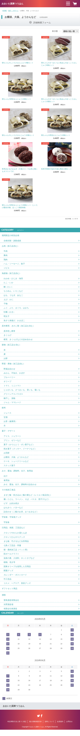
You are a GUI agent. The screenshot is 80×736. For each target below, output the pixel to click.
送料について (49, 728)
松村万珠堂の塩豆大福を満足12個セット (56, 169)
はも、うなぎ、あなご (13, 296)
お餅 (5, 360)
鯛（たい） (8, 288)
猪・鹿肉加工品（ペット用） (16, 555)
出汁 (5, 480)
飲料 (4, 411)
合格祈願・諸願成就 (12, 241)
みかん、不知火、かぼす (14, 375)
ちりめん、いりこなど (13, 292)
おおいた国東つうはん (12, 3)
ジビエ (6, 269)
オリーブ (7, 384)
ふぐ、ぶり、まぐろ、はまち (16, 309)
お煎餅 (6, 456)
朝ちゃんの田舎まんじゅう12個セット (55, 135)
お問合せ (69, 728)
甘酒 (5, 420)
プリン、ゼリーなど (12, 444)
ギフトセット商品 (9, 594)
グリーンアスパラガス (13, 397)
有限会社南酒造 (10, 615)
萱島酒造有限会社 (11, 606)
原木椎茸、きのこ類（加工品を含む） (18, 327)
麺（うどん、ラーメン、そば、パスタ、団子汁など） (27, 504)
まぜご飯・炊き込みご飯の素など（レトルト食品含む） (28, 499)
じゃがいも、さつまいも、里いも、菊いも (22, 392)
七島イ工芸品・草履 (12, 551)
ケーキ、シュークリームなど (16, 465)
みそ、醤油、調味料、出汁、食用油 (17, 475)
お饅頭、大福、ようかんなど (16, 461)
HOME (4, 11)
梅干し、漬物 (9, 401)
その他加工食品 (8, 494)
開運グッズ (8, 576)
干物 (5, 305)
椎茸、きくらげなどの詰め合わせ (18, 341)
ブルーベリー (9, 380)
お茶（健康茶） (10, 424)
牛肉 (5, 252)
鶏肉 (5, 260)
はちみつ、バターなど (13, 512)
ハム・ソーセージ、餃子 (14, 264)
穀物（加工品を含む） (11, 347)
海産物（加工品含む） (11, 274)
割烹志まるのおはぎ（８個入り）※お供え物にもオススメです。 (19, 170)
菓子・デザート (13, 11)
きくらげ (7, 337)
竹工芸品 (7, 585)
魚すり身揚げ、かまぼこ (14, 322)
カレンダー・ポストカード (15, 580)
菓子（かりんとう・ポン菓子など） (19, 448)
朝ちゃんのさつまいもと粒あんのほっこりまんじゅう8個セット (59, 64)
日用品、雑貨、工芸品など (13, 533)
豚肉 (5, 256)
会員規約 (60, 728)
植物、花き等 (9, 568)
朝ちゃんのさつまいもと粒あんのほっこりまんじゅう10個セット (59, 100)
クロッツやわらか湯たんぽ (15, 538)
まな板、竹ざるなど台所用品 (16, 546)
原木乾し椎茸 (9, 333)
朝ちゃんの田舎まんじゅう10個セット (16, 99)
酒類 (4, 601)
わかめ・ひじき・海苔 (13, 279)
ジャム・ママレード (12, 405)
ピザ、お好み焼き (11, 508)
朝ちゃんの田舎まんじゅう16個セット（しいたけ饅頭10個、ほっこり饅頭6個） (20, 206)
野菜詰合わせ (9, 371)
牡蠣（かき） (9, 313)
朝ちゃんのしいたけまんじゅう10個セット (18, 135)
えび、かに (8, 301)
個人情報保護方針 (35, 728)
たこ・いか (8, 284)
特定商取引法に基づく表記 (16, 728)
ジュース (7, 416)
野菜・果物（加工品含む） (13, 366)
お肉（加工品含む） (10, 246)
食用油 (6, 484)
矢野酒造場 (8, 611)
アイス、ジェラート (12, 439)
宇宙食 (6, 527)
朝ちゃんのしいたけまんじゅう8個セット (17, 63)
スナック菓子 (9, 469)
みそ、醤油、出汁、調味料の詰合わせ (20, 489)
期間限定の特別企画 (10, 235)
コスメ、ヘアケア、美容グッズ (17, 589)
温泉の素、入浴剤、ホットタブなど (19, 563)
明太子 (6, 318)
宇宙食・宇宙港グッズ (11, 522)
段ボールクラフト (11, 559)
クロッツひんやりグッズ (14, 542)
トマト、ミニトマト (12, 388)
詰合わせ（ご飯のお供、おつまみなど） (21, 516)
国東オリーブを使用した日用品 (17, 572)
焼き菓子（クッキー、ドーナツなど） (20, 452)
